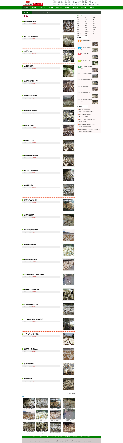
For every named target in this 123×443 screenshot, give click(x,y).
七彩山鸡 (87, 31)
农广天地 (70, 442)
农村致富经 (67, 440)
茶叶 (86, 4)
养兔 (83, 1)
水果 (62, 4)
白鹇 (86, 35)
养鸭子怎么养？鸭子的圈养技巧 (87, 119)
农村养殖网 (38, 442)
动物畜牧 (34, 7)
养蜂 (96, 1)
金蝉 (93, 3)
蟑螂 (93, 4)
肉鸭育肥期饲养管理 (30, 21)
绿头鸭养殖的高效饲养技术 (85, 126)
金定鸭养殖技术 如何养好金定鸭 (87, 124)
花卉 (79, 4)
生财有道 (75, 442)
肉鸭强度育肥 (28, 378)
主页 (24, 12)
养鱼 (79, 1)
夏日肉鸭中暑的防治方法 (31, 349)
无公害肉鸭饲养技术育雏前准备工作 (34, 274)
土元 (73, 3)
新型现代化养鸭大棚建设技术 (86, 111)
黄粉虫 (97, 3)
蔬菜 (59, 4)
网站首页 (26, 7)
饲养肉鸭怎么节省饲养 (30, 95)
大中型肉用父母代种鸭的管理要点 (33, 319)
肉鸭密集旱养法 (28, 185)
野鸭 (78, 29)
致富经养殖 (56, 442)
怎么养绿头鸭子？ (83, 116)
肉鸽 (78, 25)
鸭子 (86, 17)
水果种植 (67, 7)
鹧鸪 (94, 25)
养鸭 (76, 1)
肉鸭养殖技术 (40, 12)
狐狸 (69, 3)
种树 (69, 4)
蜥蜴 (62, 3)
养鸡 (73, 1)
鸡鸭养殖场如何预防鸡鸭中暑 (86, 131)
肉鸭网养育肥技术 (29, 125)
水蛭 (90, 3)
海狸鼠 (97, 4)
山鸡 (78, 21)
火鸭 (78, 35)
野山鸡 (79, 33)
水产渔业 (42, 7)
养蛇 (66, 3)
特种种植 (83, 7)
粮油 (73, 4)
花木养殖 (75, 7)
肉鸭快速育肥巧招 (29, 140)
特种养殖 (50, 7)
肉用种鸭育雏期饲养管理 (31, 170)
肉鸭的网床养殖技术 (30, 244)
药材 (76, 4)
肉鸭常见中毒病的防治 (30, 259)
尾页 (74, 393)
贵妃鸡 (94, 27)
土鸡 (86, 25)
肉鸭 (27, 12)
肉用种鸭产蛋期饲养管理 (31, 36)
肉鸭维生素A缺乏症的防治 (31, 289)
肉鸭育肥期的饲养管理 (30, 110)
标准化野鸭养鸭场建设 (84, 109)
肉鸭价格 (48, 12)
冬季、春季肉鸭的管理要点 (31, 334)
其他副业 (92, 7)
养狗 (69, 1)
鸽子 (94, 23)
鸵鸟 (94, 17)
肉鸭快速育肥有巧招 (69, 432)
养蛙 (86, 1)
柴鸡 (94, 31)
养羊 (66, 1)
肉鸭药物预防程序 (29, 215)
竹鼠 (86, 3)
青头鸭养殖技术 (83, 121)
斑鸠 (86, 23)
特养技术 (34, 23)
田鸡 (94, 33)
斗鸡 (78, 31)
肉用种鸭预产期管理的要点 (31, 230)
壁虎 (59, 3)
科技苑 (66, 442)
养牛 (62, 1)
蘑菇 (66, 4)
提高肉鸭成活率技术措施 (31, 81)
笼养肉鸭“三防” (28, 51)
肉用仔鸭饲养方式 (29, 66)
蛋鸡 (78, 23)
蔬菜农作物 (59, 7)
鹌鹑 (78, 17)
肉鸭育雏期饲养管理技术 (31, 155)
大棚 (83, 4)
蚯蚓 (83, 3)
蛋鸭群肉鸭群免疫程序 (30, 200)
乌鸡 (86, 29)
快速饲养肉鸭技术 (29, 364)
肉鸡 (94, 19)
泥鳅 (93, 1)
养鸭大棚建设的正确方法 (85, 114)
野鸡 (86, 27)
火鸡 (86, 19)
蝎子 (76, 3)
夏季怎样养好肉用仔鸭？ (31, 304)
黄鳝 (90, 1)
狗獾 (90, 4)
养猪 (59, 1)
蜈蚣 (79, 3)
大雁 (78, 27)
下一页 (71, 393)
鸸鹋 (86, 33)
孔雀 (78, 19)
